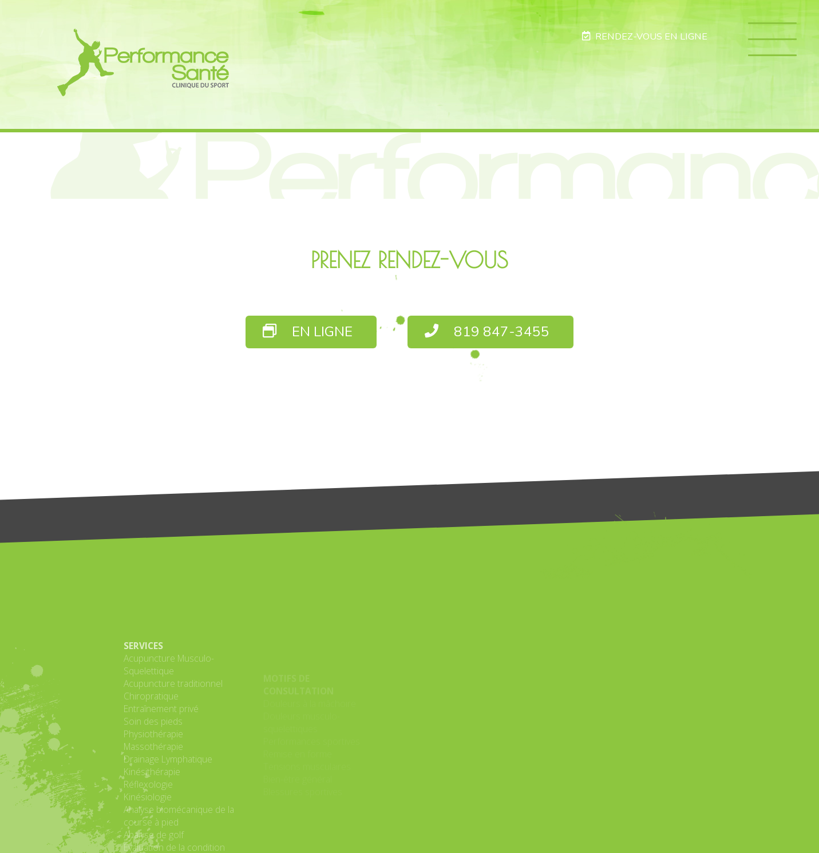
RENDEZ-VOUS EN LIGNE (644, 36)
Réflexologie (148, 844)
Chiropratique (151, 756)
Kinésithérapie (152, 832)
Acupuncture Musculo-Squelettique (169, 724)
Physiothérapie (153, 794)
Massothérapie (153, 806)
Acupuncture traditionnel (173, 743)
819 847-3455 (487, 332)
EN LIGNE (308, 332)
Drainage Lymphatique (168, 819)
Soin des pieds (153, 781)
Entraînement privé (161, 768)
